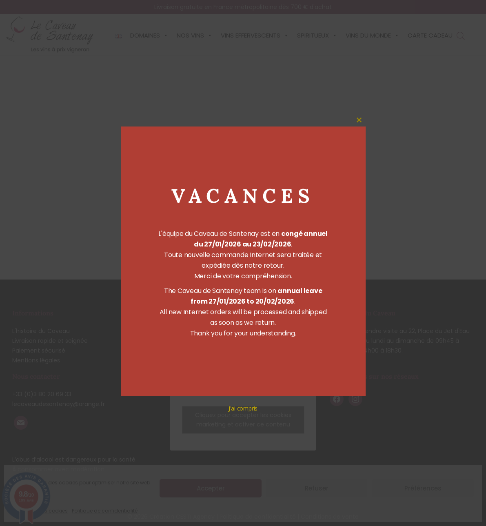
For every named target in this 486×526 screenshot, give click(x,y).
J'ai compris (243, 408)
